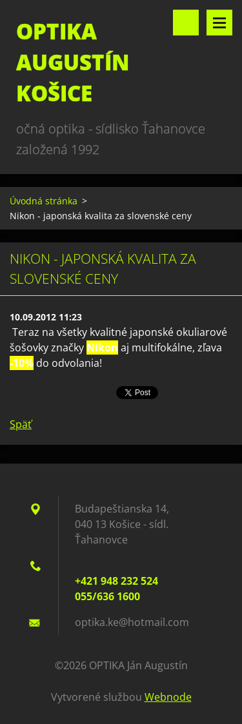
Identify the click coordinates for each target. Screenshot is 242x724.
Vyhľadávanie (186, 22)
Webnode (168, 697)
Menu (219, 22)
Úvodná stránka (43, 201)
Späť (21, 424)
